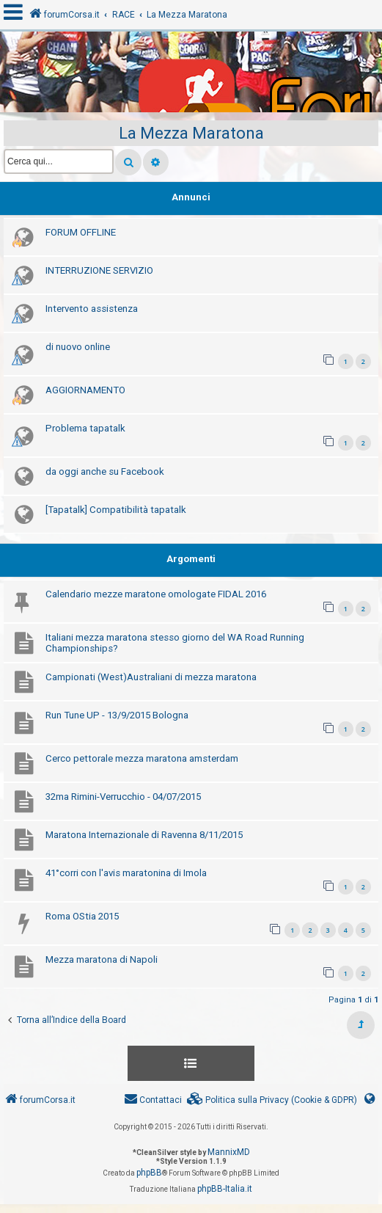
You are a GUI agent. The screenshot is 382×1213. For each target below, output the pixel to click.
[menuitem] (272, 1100)
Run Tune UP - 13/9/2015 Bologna (116, 715)
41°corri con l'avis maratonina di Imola (126, 872)
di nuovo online (77, 346)
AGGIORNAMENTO (85, 390)
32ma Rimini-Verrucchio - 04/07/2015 (123, 796)
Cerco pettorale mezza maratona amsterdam (141, 758)
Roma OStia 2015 (82, 916)
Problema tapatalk (85, 428)
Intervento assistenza (91, 308)
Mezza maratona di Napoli (101, 959)
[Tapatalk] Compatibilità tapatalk (115, 509)
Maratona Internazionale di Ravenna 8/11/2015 (144, 834)
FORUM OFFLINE (80, 232)
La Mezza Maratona (191, 133)
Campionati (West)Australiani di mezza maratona (151, 676)
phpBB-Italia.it (224, 1189)
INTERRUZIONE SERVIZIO (99, 270)
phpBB (149, 1173)
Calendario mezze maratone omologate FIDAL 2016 (155, 594)
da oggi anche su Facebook (104, 471)
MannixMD (228, 1152)
